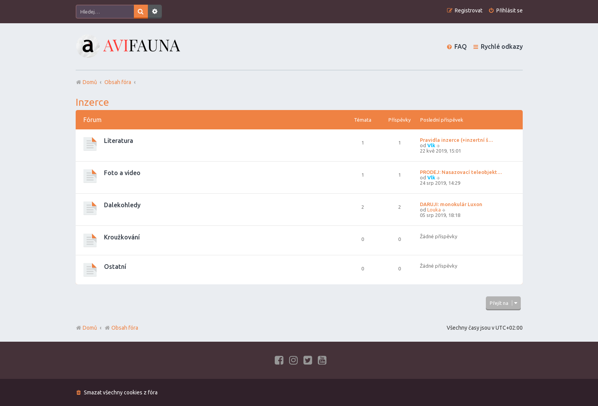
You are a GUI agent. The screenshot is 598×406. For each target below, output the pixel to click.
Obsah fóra (121, 328)
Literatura (118, 140)
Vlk (431, 145)
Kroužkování (122, 237)
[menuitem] (505, 11)
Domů (90, 328)
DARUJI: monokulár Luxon (451, 204)
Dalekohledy (122, 204)
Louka (434, 209)
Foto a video (122, 172)
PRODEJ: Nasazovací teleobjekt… (461, 172)
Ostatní (115, 266)
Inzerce (92, 102)
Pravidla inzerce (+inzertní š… (456, 140)
